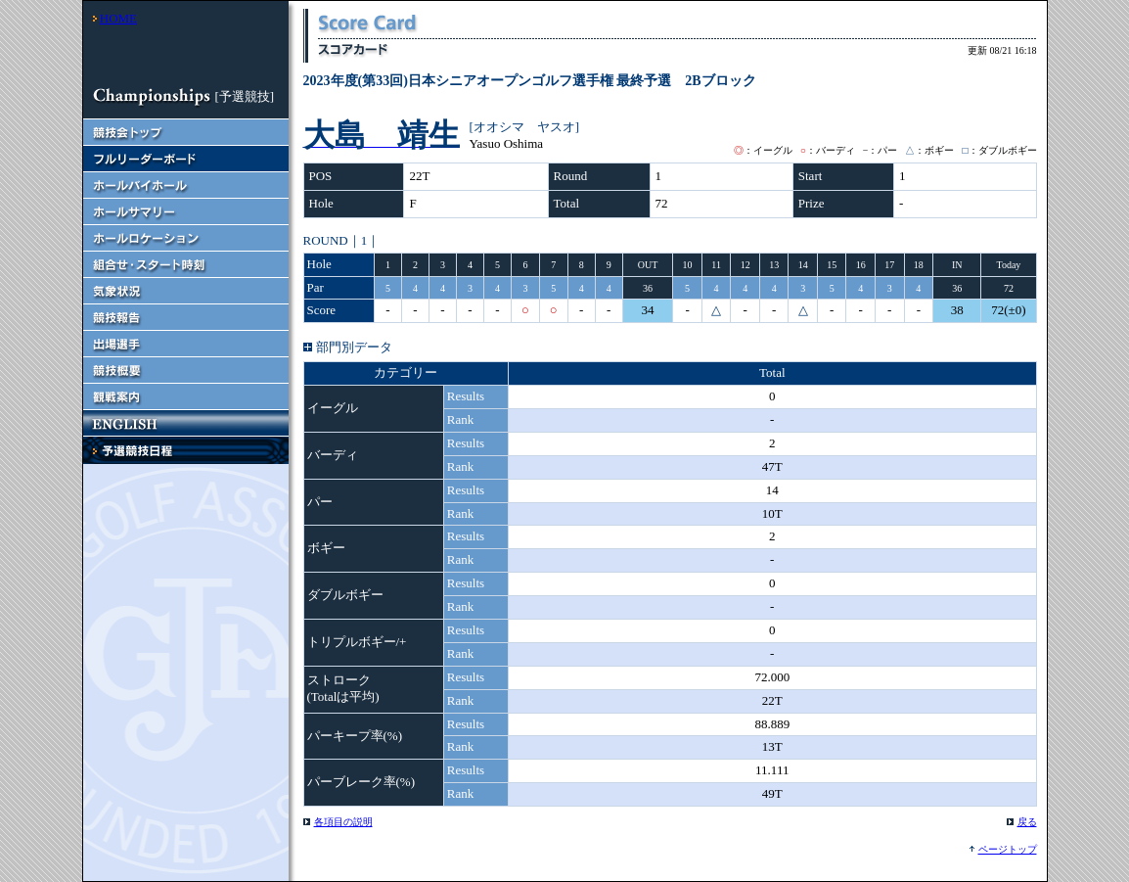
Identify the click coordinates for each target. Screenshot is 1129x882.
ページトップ (1007, 849)
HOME (118, 18)
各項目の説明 (343, 821)
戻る (1027, 821)
